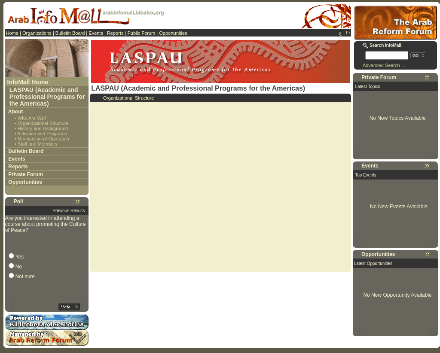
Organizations (37, 33)
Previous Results (68, 210)
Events (96, 33)
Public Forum (141, 33)
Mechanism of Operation (43, 138)
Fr (348, 32)
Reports (115, 33)
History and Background (43, 128)
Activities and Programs (42, 133)
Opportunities (173, 33)
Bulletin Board (70, 33)
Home (12, 33)
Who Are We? (32, 118)
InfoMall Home (28, 82)
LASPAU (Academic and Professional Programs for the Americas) (47, 96)
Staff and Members (38, 143)
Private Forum (25, 174)
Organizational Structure (43, 123)
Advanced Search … (384, 65)
